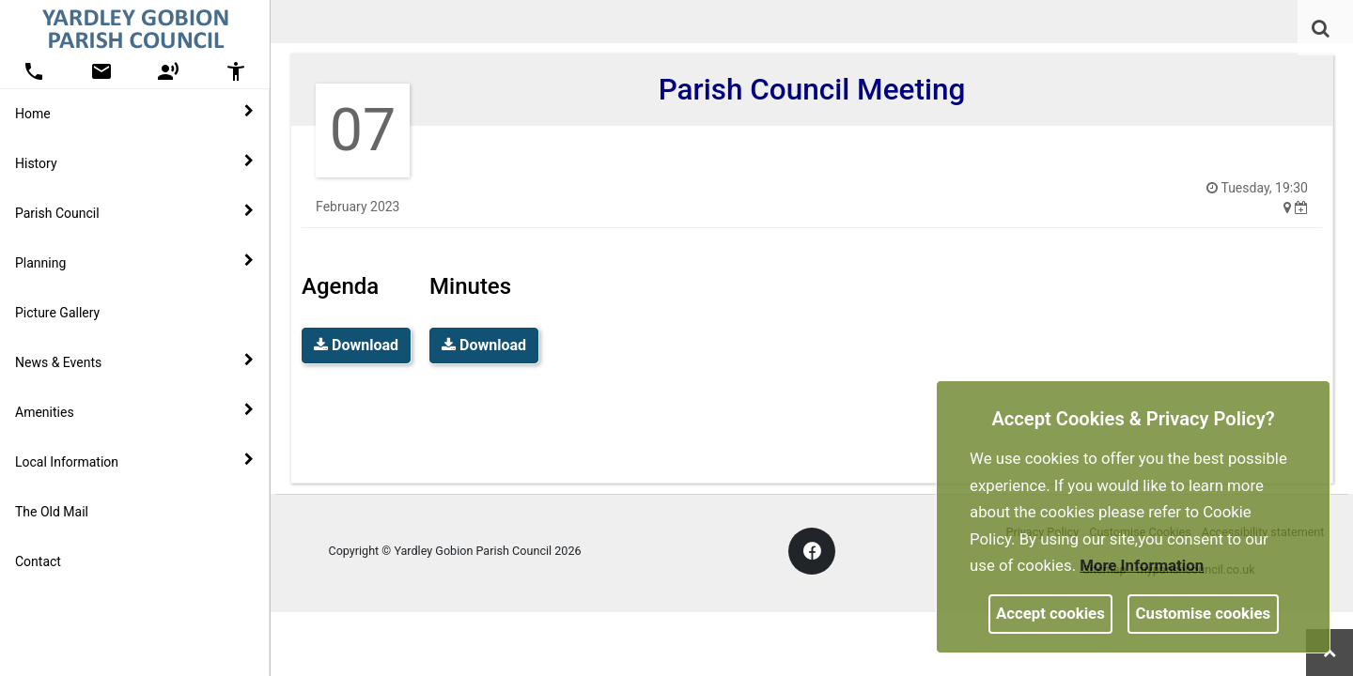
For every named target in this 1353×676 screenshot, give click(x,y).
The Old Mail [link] (51, 511)
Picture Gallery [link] (57, 312)
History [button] (134, 162)
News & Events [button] (134, 361)
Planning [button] (134, 262)
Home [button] (134, 112)
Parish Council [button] (134, 212)
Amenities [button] (134, 411)
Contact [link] (38, 561)
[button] (1322, 30)
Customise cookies (1203, 613)
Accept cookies (1050, 613)
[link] (1321, 28)
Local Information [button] (134, 461)
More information (1142, 565)
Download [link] (356, 345)
